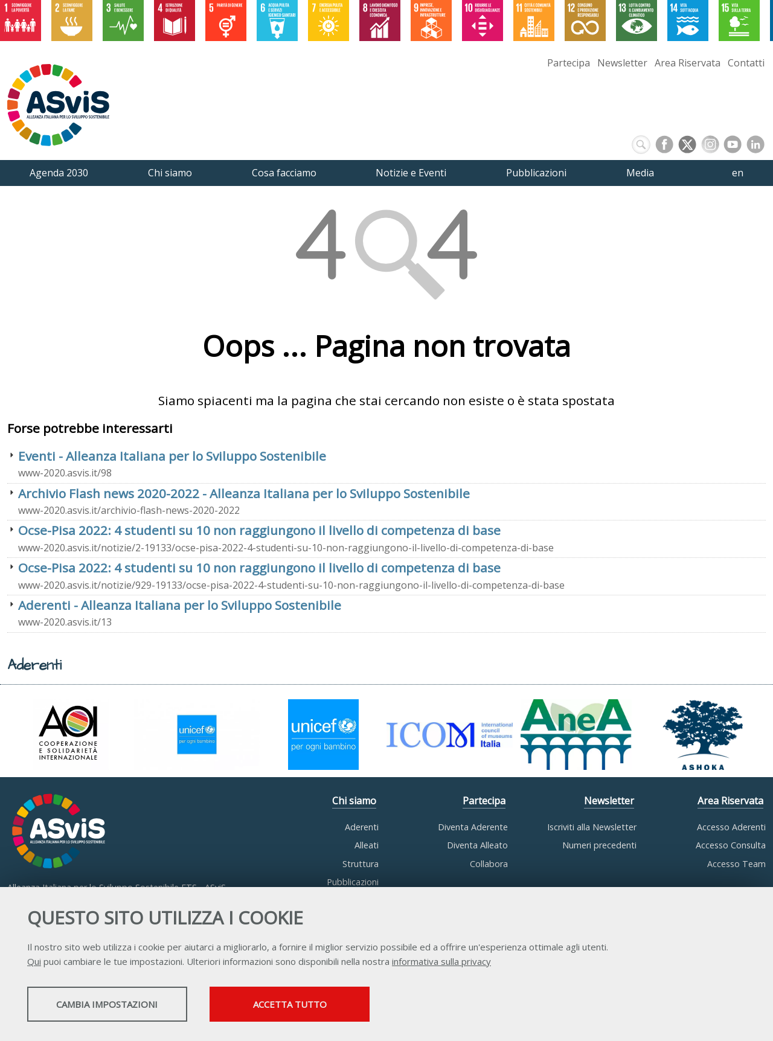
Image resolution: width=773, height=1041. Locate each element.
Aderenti (362, 827)
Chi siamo (354, 800)
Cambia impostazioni (122, 1005)
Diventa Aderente (473, 827)
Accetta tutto (340, 1005)
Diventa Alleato (477, 845)
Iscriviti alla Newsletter (592, 827)
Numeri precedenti (599, 845)
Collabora (489, 864)
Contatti (746, 62)
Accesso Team (736, 864)
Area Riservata (687, 62)
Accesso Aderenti (731, 827)
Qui (34, 962)
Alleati (366, 845)
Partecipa (568, 62)
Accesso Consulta (731, 845)
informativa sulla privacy (441, 962)
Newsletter (622, 62)
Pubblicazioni (353, 882)
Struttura (360, 864)
